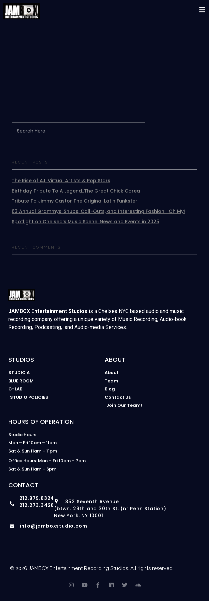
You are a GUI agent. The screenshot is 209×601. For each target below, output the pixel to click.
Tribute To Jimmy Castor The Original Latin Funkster (74, 201)
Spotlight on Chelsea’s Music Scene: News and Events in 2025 (85, 221)
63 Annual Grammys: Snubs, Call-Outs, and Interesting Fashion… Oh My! (98, 211)
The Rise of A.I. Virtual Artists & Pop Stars (61, 180)
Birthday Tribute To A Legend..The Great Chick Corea (76, 191)
